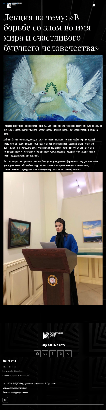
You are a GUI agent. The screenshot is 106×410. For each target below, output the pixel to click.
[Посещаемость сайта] (5, 400)
